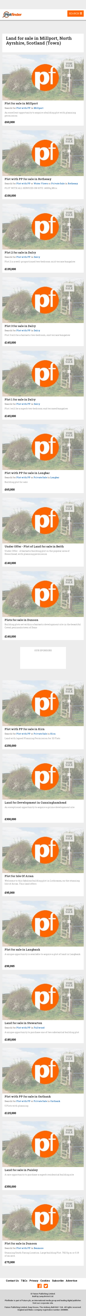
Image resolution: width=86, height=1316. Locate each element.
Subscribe (58, 1280)
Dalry (37, 257)
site (51, 1303)
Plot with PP (23, 108)
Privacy (33, 1280)
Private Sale (57, 183)
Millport (38, 108)
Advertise (71, 1280)
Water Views (41, 183)
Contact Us (12, 1280)
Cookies (45, 1280)
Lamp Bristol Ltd (46, 1296)
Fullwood (39, 1027)
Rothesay (73, 183)
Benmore (38, 1248)
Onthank (55, 1101)
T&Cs (24, 1280)
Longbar (54, 477)
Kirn (53, 733)
